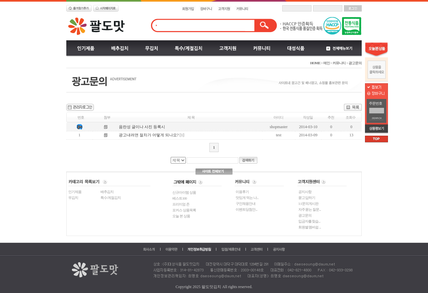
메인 (326, 63)
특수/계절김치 (110, 198)
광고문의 (355, 63)
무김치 (73, 198)
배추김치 (107, 192)
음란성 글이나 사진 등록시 (142, 127)
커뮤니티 (339, 63)
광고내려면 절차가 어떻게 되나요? (149, 135)
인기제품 (74, 192)
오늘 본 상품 (181, 216)
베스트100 (179, 198)
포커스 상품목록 (184, 210)
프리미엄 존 (180, 204)
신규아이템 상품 (184, 192)
